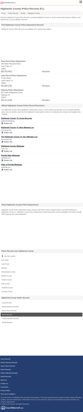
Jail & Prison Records (8, 311)
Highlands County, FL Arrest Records (16, 118)
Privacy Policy (5, 390)
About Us (4, 380)
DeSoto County (6, 276)
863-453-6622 (6, 71)
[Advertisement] (41, 45)
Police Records (6, 314)
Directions (46, 71)
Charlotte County (7, 288)
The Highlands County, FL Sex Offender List (19, 137)
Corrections (4, 387)
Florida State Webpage (10, 155)
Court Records (6, 303)
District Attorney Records (10, 307)
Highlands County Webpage (12, 146)
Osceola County (6, 291)
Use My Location (8, 256)
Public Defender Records (10, 318)
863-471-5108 (6, 100)
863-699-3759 (6, 86)
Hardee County (6, 280)
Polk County (5, 284)
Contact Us (4, 383)
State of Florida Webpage (11, 165)
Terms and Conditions (8, 394)
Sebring (4, 268)
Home (3, 13)
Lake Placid (5, 264)
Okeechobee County (8, 272)
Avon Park (4, 260)
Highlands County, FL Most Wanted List (17, 128)
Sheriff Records (6, 322)
